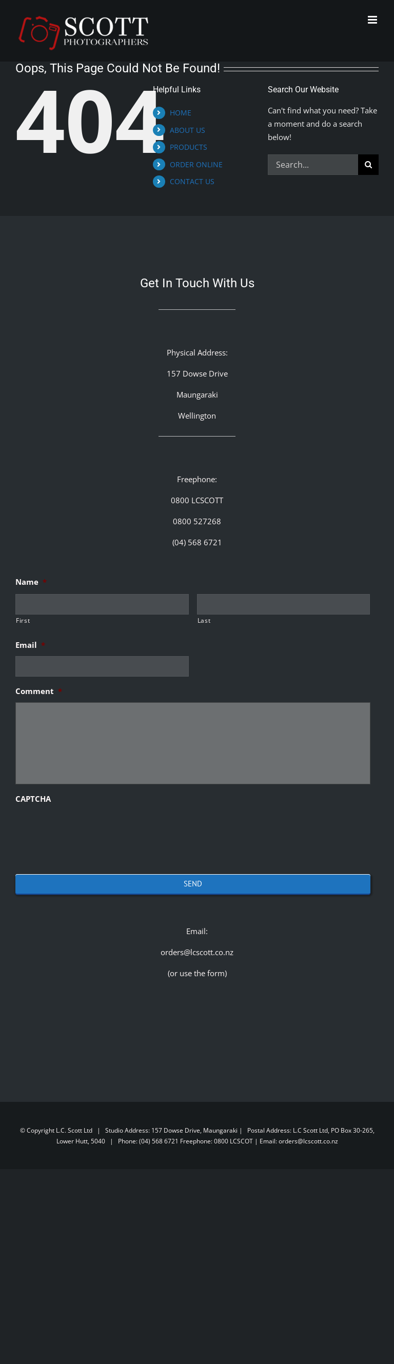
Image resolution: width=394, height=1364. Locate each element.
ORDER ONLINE (196, 164)
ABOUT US (187, 130)
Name (31, 582)
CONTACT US (192, 181)
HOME (180, 112)
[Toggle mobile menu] (373, 19)
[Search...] (313, 164)
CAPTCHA (33, 799)
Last (204, 620)
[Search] (368, 164)
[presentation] (93, 830)
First (23, 620)
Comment (38, 691)
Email (30, 645)
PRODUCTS (188, 147)
